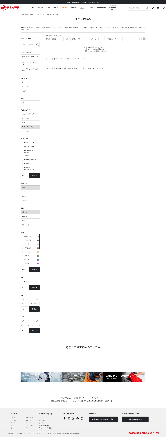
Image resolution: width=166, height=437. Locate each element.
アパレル (24, 122)
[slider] (23, 299)
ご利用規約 (19, 433)
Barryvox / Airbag (44, 425)
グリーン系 (31, 256)
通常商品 (24, 196)
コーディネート (30, 425)
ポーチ (92, 27)
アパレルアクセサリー (45, 14)
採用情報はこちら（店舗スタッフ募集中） (104, 419)
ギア (23, 102)
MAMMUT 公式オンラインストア (29, 14)
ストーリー (29, 420)
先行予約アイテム (134, 27)
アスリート (29, 428)
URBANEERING (29, 146)
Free (25, 281)
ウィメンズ (25, 86)
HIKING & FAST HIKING (28, 151)
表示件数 (110, 39)
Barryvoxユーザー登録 (45, 428)
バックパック (25, 131)
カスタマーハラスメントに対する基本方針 (50, 433)
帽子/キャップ (58, 59)
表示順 (48, 39)
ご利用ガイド (10, 433)
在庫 (91, 39)
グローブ (76, 59)
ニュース (28, 423)
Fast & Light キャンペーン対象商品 (30, 70)
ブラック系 (31, 240)
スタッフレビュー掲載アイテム (30, 57)
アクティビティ (30, 418)
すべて (24, 192)
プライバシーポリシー (30, 433)
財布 (87, 27)
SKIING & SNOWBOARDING (29, 168)
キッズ (24, 91)
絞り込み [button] (34, 175)
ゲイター (55, 14)
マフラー (67, 59)
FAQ (40, 418)
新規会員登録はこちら (135, 419)
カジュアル (99, 27)
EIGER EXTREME (29, 142)
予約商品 (24, 200)
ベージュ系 (31, 252)
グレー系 (31, 244)
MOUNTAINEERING (30, 160)
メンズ (24, 82)
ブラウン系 (31, 248)
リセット (24, 175)
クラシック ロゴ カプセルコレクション (30, 64)
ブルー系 (31, 260)
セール (24, 220)
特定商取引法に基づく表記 (72, 433)
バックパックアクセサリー (29, 114)
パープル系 (31, 263)
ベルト (84, 59)
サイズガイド (43, 423)
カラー (67, 39)
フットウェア (25, 118)
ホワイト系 (31, 236)
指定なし (24, 187)
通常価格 (24, 216)
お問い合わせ (43, 420)
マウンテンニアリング (110, 27)
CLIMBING (27, 156)
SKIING (26, 164)
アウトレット (25, 225)
